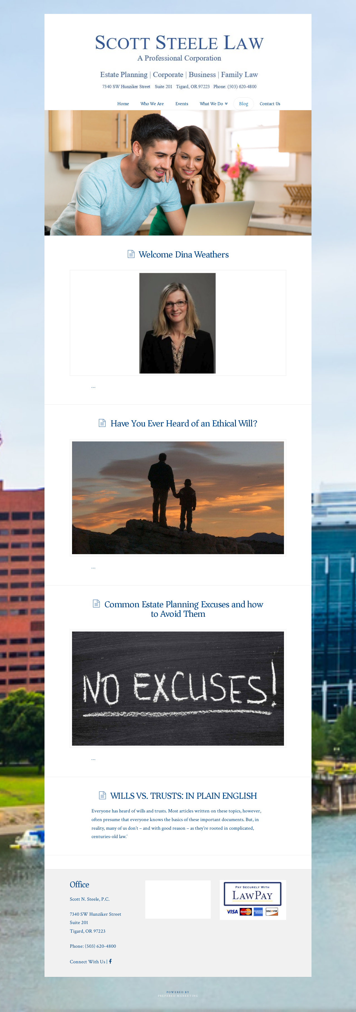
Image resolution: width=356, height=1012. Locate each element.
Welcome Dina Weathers (183, 254)
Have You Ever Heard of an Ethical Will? (183, 423)
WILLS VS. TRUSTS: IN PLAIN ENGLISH (184, 795)
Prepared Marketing (178, 996)
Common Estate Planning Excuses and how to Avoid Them (184, 609)
